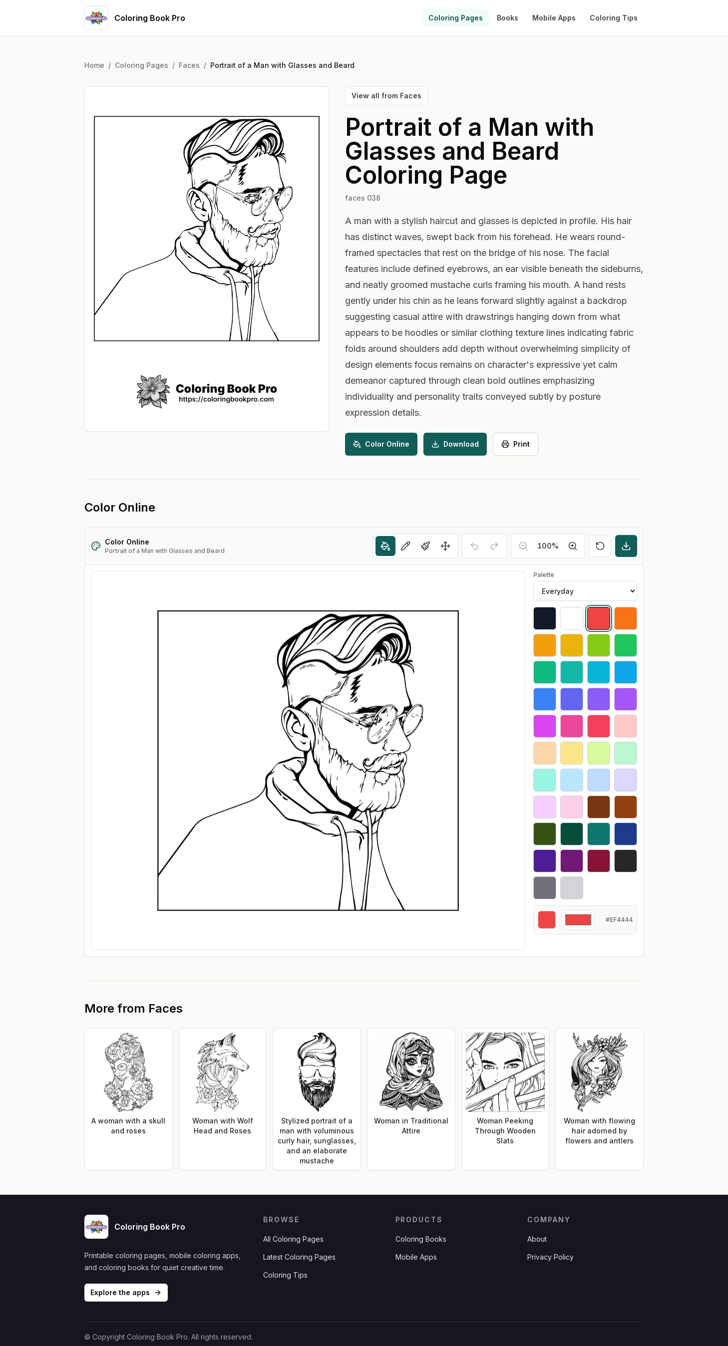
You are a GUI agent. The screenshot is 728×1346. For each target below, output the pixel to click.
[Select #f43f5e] (598, 726)
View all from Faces (386, 95)
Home (94, 65)
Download (455, 444)
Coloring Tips (614, 17)
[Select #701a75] (571, 860)
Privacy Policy (550, 1257)
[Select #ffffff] (571, 618)
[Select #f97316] (625, 618)
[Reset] (600, 546)
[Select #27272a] (625, 860)
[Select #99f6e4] (544, 780)
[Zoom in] (573, 546)
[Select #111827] (544, 618)
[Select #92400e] (625, 807)
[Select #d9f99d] (598, 753)
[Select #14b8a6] (571, 672)
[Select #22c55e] (625, 645)
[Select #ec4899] (571, 726)
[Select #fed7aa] (544, 753)
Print (515, 444)
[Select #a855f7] (625, 699)
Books (507, 17)
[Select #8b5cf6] (598, 699)
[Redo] (494, 546)
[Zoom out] (523, 546)
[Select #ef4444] (598, 618)
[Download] (626, 546)
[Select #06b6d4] (598, 672)
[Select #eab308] (571, 645)
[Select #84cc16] (598, 645)
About (537, 1239)
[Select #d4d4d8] (571, 887)
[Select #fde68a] (571, 753)
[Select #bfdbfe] (598, 780)
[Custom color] (578, 920)
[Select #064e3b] (571, 833)
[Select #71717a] (544, 887)
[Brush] (425, 546)
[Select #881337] (598, 860)
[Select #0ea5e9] (625, 672)
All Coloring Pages (293, 1239)
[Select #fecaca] (625, 726)
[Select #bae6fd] (571, 780)
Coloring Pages (455, 17)
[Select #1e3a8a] (625, 833)
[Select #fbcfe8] (571, 807)
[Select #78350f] (598, 807)
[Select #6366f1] (571, 699)
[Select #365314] (544, 833)
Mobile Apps (554, 17)
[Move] (445, 546)
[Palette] (585, 591)
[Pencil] (405, 546)
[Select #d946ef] (544, 726)
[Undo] (474, 546)
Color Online (381, 444)
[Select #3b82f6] (544, 699)
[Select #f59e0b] (544, 645)
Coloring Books (420, 1239)
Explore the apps (126, 1292)
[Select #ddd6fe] (625, 780)
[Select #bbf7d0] (625, 753)
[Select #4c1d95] (544, 860)
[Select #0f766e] (598, 833)
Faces (189, 65)
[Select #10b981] (544, 672)
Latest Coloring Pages (299, 1257)
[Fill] (385, 546)
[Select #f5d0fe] (544, 807)
